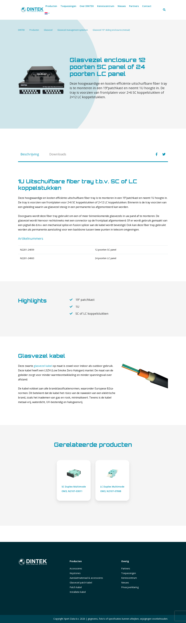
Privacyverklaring (130, 587)
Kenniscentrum (129, 577)
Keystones (75, 573)
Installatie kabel (78, 591)
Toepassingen (128, 573)
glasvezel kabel (43, 366)
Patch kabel (76, 587)
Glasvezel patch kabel (81, 582)
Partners (125, 568)
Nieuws (125, 582)
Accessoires (76, 568)
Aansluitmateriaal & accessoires (86, 577)
